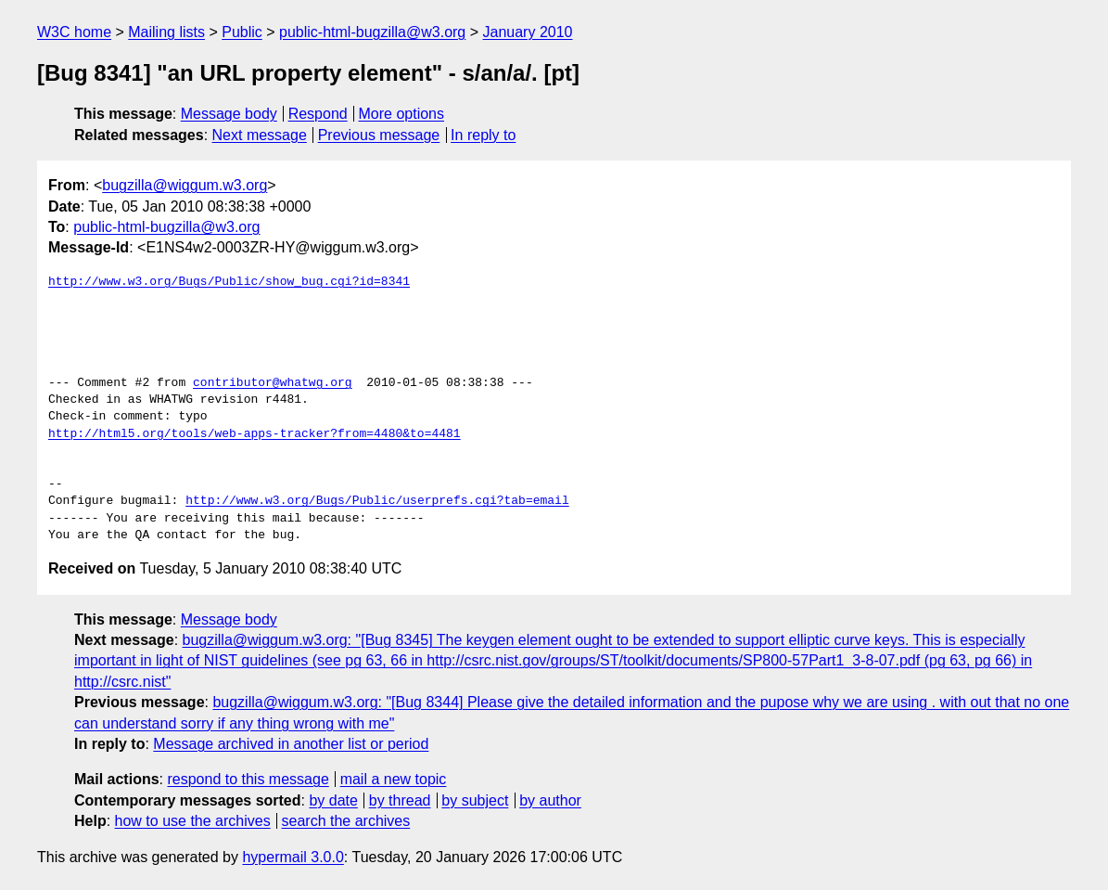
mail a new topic (393, 779)
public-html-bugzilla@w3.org (372, 32)
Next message (259, 135)
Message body (229, 114)
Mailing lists (166, 32)
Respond (318, 114)
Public (242, 32)
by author (550, 800)
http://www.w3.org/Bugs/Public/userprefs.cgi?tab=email (376, 501)
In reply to (483, 135)
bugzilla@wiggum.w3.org (184, 185)
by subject (474, 800)
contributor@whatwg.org (272, 383)
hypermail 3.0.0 (292, 857)
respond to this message (247, 779)
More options (402, 114)
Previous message (379, 135)
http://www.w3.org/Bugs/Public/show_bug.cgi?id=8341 (229, 282)
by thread (400, 800)
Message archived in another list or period (290, 744)
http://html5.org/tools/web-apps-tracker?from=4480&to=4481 (254, 434)
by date (333, 800)
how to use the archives (193, 821)
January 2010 (528, 32)
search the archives (346, 821)
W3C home (74, 32)
